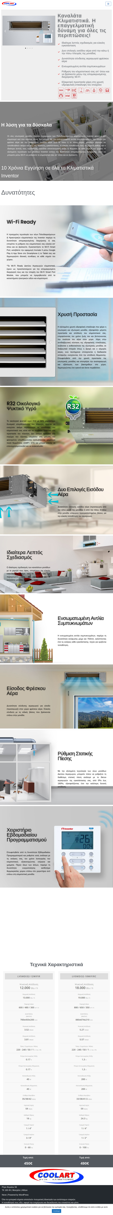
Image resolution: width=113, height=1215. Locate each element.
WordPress (23, 1195)
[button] (25, 48)
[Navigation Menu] (108, 4)
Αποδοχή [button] (56, 1211)
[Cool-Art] (9, 4)
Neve (4, 1195)
